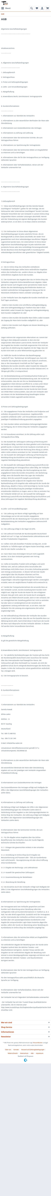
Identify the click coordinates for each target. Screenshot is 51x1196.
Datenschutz (24, 1053)
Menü (6, 7)
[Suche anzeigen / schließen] (31, 8)
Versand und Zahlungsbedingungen (32, 1050)
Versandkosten (38, 1043)
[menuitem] (6, 8)
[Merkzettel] (37, 8)
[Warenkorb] (47, 8)
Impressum (39, 1053)
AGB (32, 1053)
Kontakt (16, 1050)
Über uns (8, 1050)
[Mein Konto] (42, 8)
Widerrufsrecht (13, 1053)
